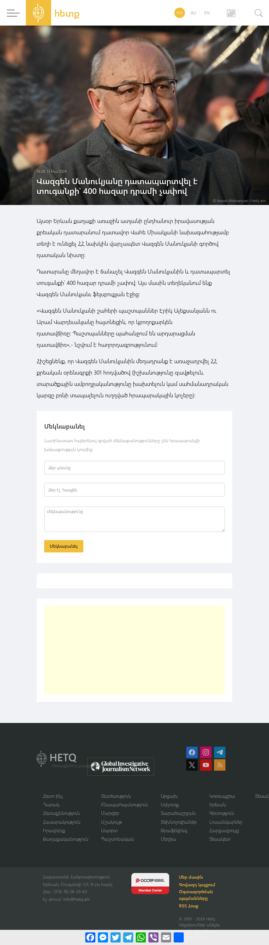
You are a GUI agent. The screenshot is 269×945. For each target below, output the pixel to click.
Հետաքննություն (61, 813)
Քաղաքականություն (65, 839)
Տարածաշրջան (178, 813)
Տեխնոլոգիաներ (179, 822)
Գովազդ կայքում (197, 885)
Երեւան (217, 804)
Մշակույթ (111, 822)
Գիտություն (221, 813)
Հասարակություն (62, 822)
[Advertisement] (134, 650)
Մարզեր (110, 813)
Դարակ (51, 804)
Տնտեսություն (116, 796)
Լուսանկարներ (225, 822)
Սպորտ (109, 831)
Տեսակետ (219, 839)
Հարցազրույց (224, 831)
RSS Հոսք (189, 906)
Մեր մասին (191, 877)
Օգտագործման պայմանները (196, 895)
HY (179, 13)
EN (207, 13)
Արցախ (169, 796)
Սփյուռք (170, 804)
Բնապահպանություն (124, 804)
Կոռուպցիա (222, 796)
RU (193, 13)
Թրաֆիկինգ (174, 831)
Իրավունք (54, 831)
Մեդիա (168, 839)
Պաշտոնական (117, 839)
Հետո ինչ (53, 796)
